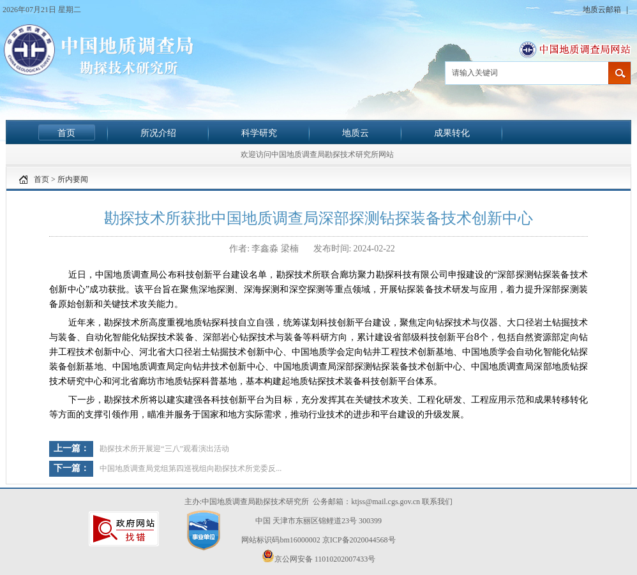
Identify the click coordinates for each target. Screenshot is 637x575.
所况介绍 (158, 133)
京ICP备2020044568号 (359, 539)
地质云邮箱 (603, 9)
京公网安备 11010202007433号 (319, 556)
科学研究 (259, 133)
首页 (66, 133)
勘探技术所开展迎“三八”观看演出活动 (164, 448)
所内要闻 (72, 179)
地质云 (355, 133)
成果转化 (452, 133)
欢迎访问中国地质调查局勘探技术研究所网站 (317, 154)
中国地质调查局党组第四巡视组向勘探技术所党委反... (190, 468)
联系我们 (437, 501)
